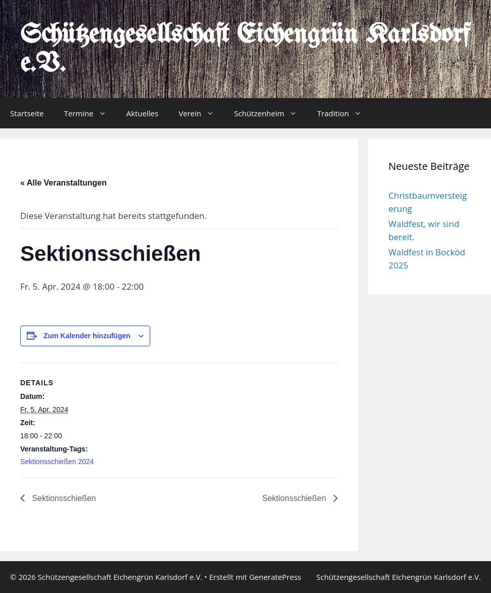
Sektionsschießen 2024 (57, 462)
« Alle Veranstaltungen (63, 182)
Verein (201, 113)
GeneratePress (275, 577)
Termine (90, 113)
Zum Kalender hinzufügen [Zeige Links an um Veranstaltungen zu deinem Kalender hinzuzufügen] (86, 336)
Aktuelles (142, 113)
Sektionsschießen (63, 498)
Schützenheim (270, 113)
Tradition (344, 113)
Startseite (27, 113)
